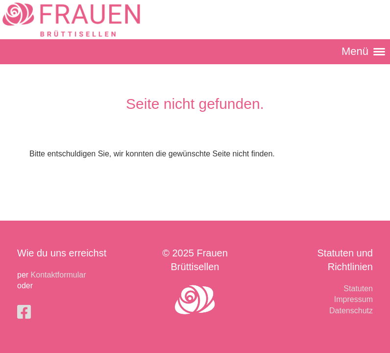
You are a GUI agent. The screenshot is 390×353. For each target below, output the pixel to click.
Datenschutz (351, 310)
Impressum (353, 299)
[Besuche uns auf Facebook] (24, 312)
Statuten (358, 288)
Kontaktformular (58, 275)
